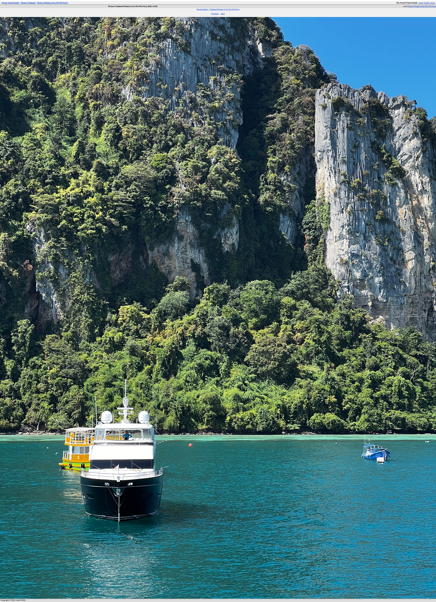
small (421, 3)
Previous (215, 14)
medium (427, 3)
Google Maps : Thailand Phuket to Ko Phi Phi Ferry (218, 9)
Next (223, 14)
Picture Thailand (28, 3)
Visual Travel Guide (10, 3)
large (433, 3)
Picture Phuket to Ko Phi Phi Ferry (52, 3)
